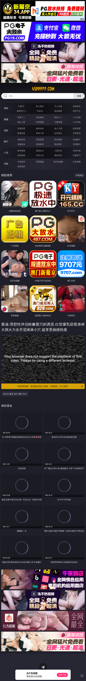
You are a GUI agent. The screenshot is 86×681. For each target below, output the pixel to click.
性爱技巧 (77, 155)
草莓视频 (40, 161)
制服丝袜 (21, 133)
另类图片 (77, 144)
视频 (6, 119)
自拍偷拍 (40, 117)
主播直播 (58, 122)
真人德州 (40, 106)
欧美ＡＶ (58, 117)
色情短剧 (21, 166)
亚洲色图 (40, 139)
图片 (6, 141)
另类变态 (77, 133)
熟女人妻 (21, 122)
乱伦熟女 (58, 133)
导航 (6, 163)
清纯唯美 (40, 144)
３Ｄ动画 (77, 117)
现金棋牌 (58, 111)
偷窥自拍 (21, 139)
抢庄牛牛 (77, 111)
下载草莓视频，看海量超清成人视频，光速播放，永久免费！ (50, 386)
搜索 (79, 96)
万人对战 (58, 106)
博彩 (6, 108)
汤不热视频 (58, 161)
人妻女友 (58, 150)
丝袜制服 (40, 122)
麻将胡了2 (21, 111)
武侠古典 (77, 150)
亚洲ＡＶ (21, 117)
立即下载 (62, 675)
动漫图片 (77, 139)
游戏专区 (77, 106)
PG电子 (21, 106)
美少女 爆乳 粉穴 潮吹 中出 (15, 394)
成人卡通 (58, 128)
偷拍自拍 (40, 128)
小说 (6, 152)
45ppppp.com (43, 89)
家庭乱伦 (40, 150)
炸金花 (40, 111)
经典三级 (40, 133)
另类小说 (40, 155)
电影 (6, 130)
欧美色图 (58, 139)
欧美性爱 (77, 128)
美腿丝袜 (21, 144)
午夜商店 (21, 161)
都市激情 (21, 150)
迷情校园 (21, 155)
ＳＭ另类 (77, 122)
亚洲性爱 (21, 128)
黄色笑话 (58, 155)
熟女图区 (58, 144)
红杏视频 (77, 161)
